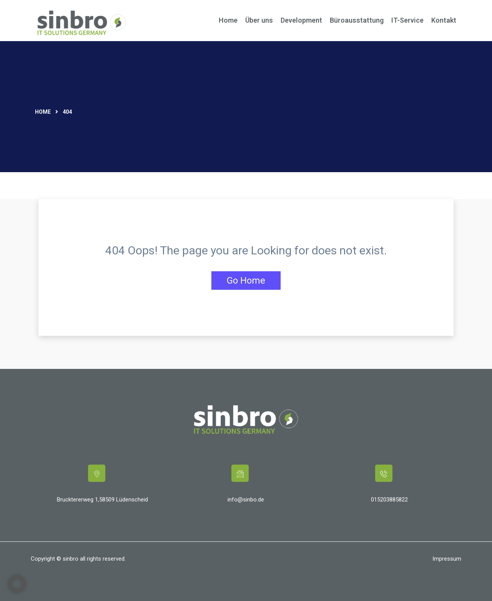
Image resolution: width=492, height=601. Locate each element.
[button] (17, 584)
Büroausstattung (357, 20)
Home (228, 20)
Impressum (446, 558)
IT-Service (407, 20)
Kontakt (443, 20)
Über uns (259, 20)
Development (301, 20)
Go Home (246, 280)
